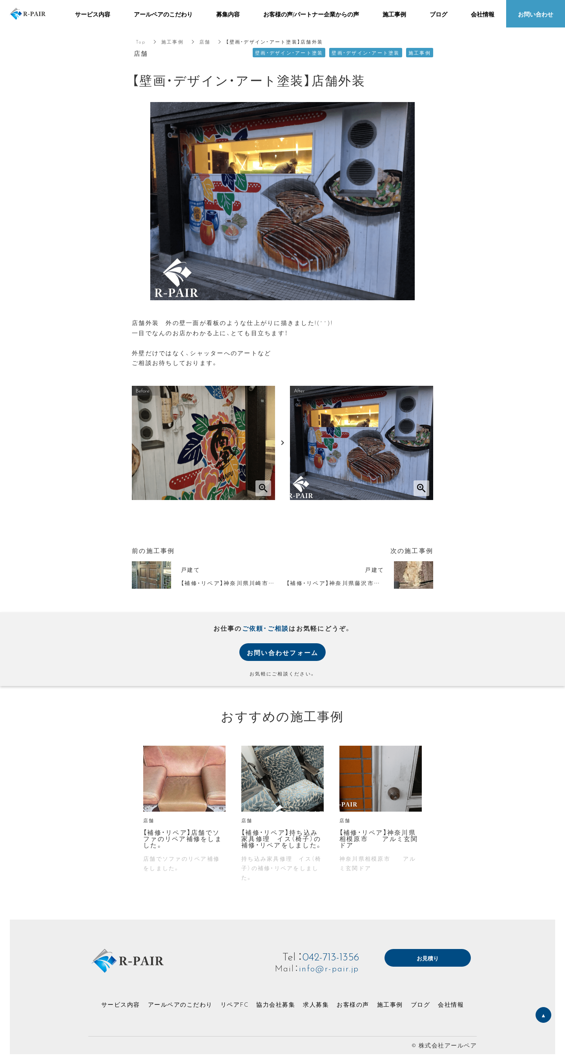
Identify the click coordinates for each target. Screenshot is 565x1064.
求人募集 (316, 1004)
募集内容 (228, 14)
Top (141, 41)
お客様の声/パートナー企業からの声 (311, 14)
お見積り (428, 959)
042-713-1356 (330, 956)
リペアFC (235, 1004)
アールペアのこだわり (180, 1004)
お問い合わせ (535, 14)
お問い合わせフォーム (283, 652)
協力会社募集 (275, 1004)
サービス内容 (120, 1004)
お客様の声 (353, 1004)
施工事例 (172, 41)
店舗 (205, 41)
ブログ (420, 1004)
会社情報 (451, 1004)
